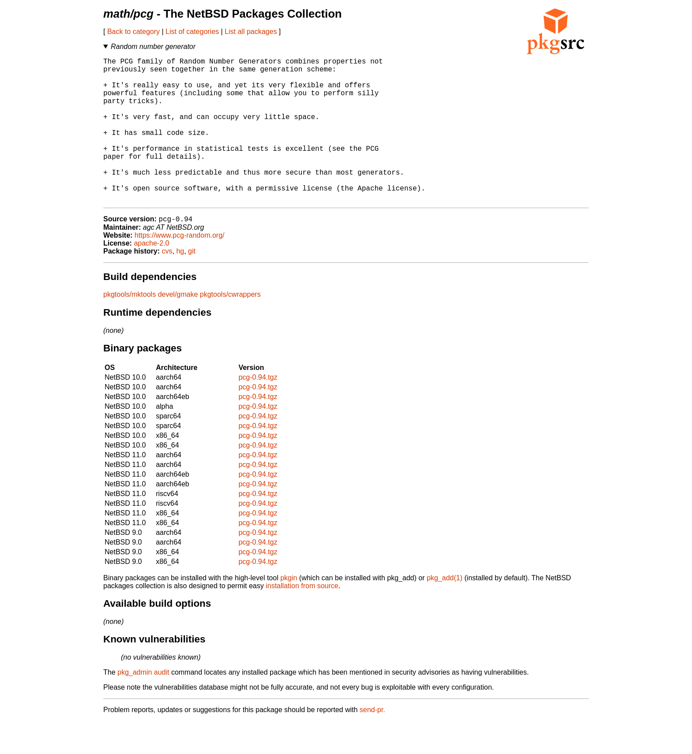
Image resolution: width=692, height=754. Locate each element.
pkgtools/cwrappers (230, 327)
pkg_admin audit (143, 705)
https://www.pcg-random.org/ (180, 268)
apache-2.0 (151, 276)
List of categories (192, 31)
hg (180, 284)
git (192, 284)
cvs (167, 284)
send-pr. (372, 743)
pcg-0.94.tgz (257, 410)
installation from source (302, 619)
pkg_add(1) (445, 611)
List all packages (251, 31)
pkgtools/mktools (129, 327)
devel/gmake (178, 327)
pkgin (288, 611)
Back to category (133, 31)
